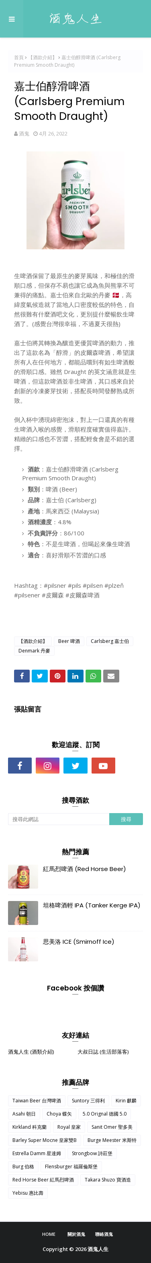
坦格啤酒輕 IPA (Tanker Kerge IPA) (92, 905)
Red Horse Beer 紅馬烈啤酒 (43, 1179)
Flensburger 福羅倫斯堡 (71, 1166)
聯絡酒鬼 (104, 1234)
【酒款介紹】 (42, 57)
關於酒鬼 (76, 1234)
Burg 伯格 (23, 1166)
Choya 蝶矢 (59, 1113)
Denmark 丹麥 (34, 650)
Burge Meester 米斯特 (112, 1140)
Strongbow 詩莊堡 (92, 1153)
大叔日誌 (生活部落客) (103, 1051)
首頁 (19, 57)
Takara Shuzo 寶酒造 (108, 1179)
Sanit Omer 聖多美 (112, 1127)
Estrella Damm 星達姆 (36, 1153)
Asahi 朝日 (24, 1113)
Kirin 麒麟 (126, 1100)
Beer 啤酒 (69, 641)
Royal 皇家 (69, 1127)
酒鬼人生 (98, 1249)
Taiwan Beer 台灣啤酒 (36, 1100)
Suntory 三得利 (88, 1100)
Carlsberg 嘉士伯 (110, 641)
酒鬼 (24, 133)
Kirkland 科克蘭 (29, 1127)
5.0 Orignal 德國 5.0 (105, 1113)
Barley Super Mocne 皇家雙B (44, 1140)
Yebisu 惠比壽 (27, 1192)
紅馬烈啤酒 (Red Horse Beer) (84, 869)
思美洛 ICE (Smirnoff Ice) (78, 941)
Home (48, 1234)
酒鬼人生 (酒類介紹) (31, 1051)
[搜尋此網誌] (58, 819)
